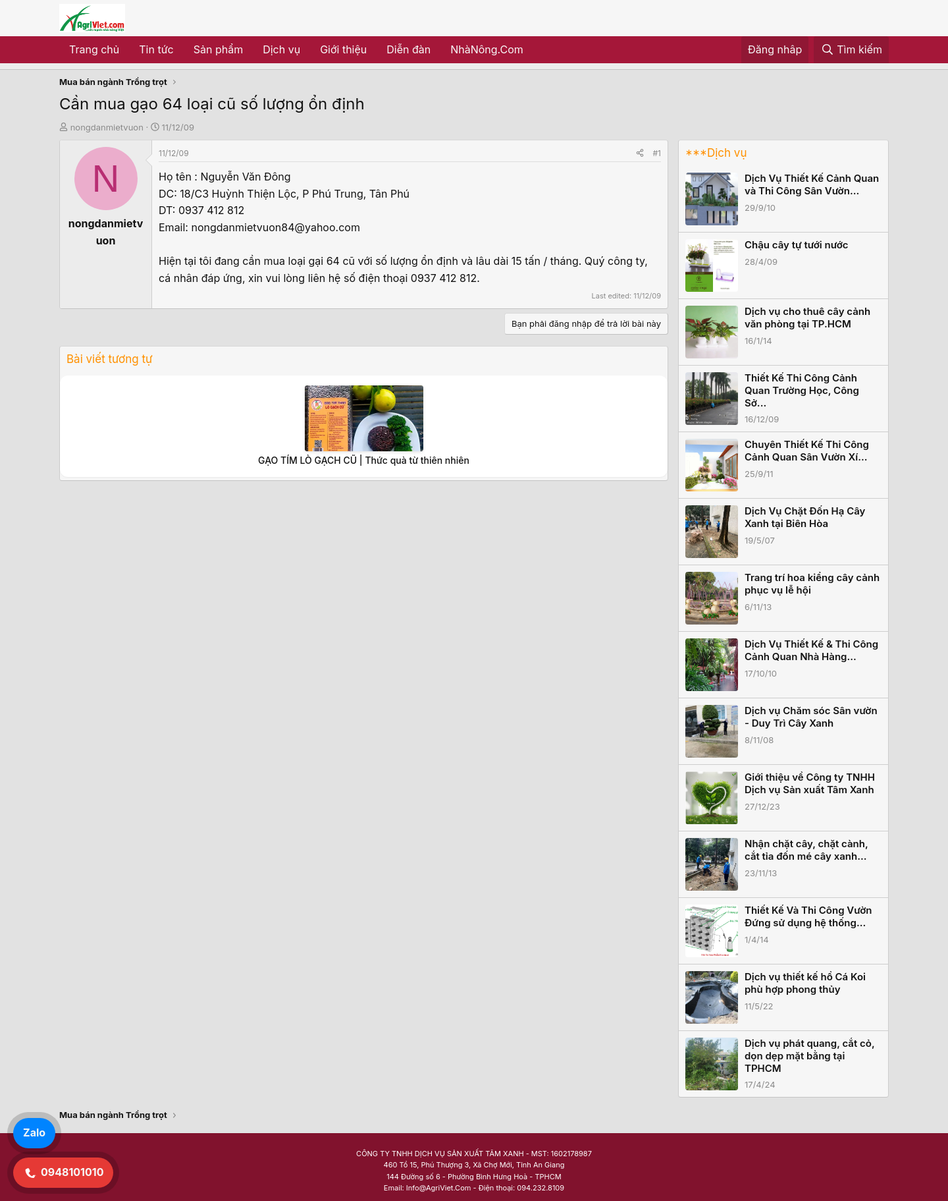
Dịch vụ (281, 49)
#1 (657, 153)
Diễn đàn (408, 49)
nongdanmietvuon (107, 127)
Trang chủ (94, 49)
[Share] (639, 153)
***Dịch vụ (716, 152)
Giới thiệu (343, 49)
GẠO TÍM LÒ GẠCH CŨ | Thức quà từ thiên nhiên (363, 460)
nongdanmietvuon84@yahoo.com (275, 227)
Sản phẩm (218, 49)
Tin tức (156, 49)
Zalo (34, 1132)
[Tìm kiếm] (851, 50)
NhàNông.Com (486, 49)
